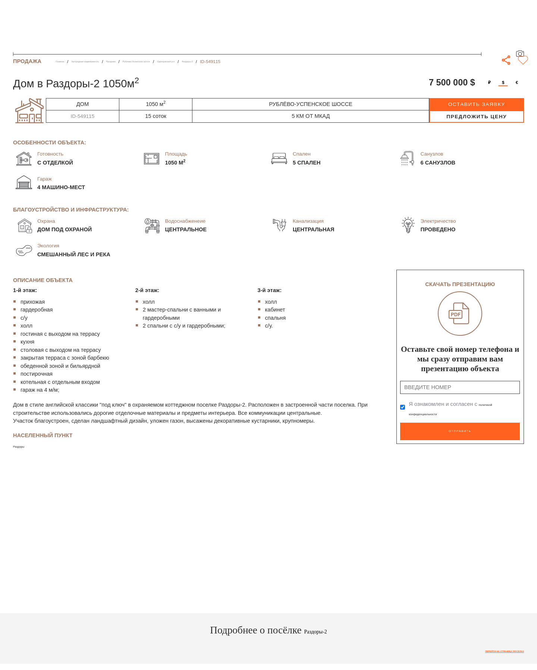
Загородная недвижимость (106, 61)
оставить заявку (476, 104)
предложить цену (476, 116)
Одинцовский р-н (244, 61)
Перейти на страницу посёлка (486, 652)
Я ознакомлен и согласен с (457, 408)
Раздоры (24, 446)
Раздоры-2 (279, 61)
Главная (64, 61)
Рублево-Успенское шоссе (192, 61)
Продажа (150, 61)
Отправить (460, 427)
